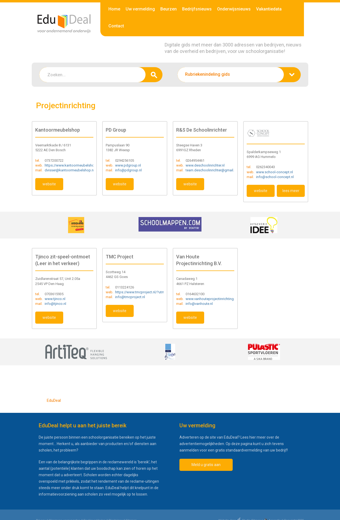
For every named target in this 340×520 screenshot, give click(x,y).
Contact (116, 25)
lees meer (290, 191)
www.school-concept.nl (274, 172)
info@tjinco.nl (55, 304)
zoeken (154, 74)
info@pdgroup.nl (128, 170)
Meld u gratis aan (206, 465)
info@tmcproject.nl (130, 297)
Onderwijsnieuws (234, 9)
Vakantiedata (269, 9)
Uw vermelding (140, 9)
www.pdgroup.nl (128, 165)
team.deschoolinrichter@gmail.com (213, 170)
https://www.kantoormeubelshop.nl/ (73, 165)
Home (114, 9)
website (49, 184)
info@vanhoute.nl (199, 304)
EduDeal (54, 400)
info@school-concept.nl (275, 177)
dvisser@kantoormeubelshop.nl (69, 170)
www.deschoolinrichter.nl (205, 165)
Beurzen (168, 9)
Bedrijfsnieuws (197, 9)
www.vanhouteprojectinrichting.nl (211, 299)
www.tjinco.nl (55, 299)
